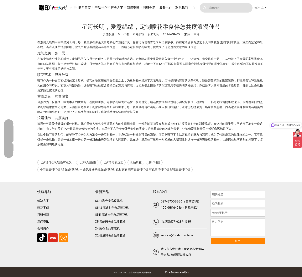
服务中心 (165, 7)
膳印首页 (84, 7)
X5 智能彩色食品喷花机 (110, 221)
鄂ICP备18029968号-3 (176, 272)
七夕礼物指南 (87, 162)
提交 (237, 241)
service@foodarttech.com (178, 235)
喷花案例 (43, 207)
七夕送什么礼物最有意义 (56, 162)
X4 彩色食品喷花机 (107, 228)
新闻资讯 (133, 7)
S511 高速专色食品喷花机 (111, 214)
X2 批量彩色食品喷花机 (110, 235)
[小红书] (53, 237)
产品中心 (101, 7)
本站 (196, 34)
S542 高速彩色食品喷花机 (112, 207)
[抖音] (42, 237)
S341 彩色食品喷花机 (108, 200)
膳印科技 (154, 162)
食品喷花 (136, 162)
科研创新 (149, 7)
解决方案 (117, 7)
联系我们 (181, 7)
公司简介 (43, 228)
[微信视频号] (63, 237)
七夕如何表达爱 (113, 162)
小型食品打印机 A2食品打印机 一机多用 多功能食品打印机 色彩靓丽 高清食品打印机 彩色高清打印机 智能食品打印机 (115, 169)
